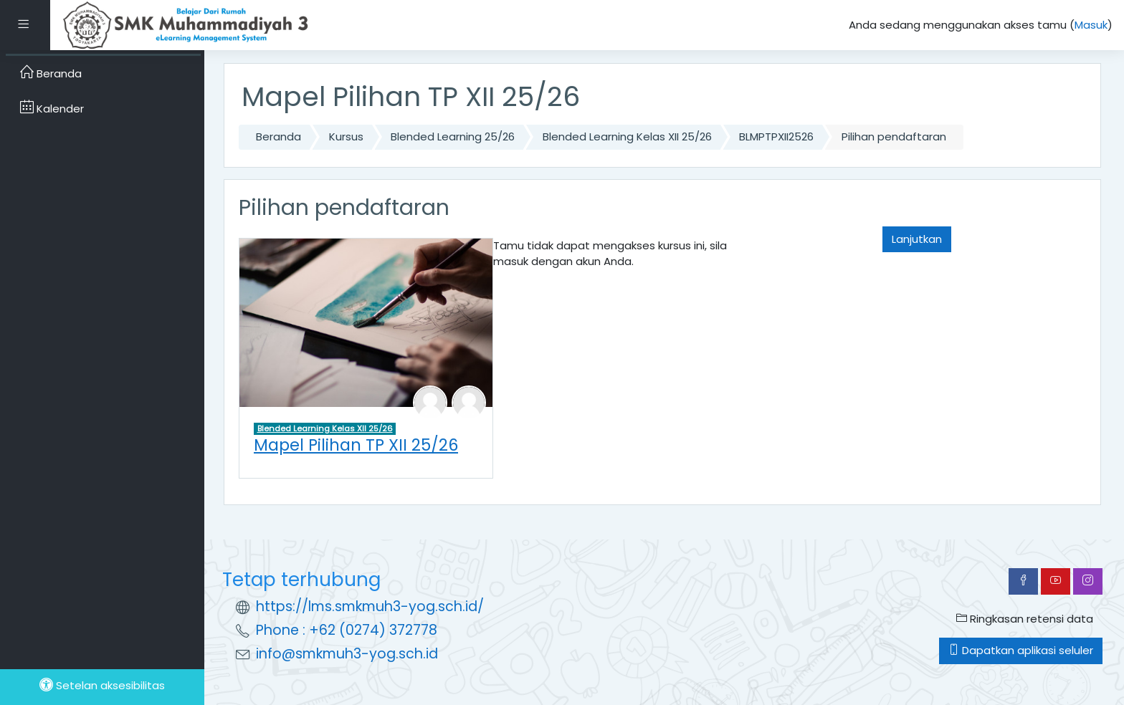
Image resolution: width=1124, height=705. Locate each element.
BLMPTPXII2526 (776, 136)
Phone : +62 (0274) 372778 (346, 630)
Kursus (346, 136)
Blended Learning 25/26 (453, 136)
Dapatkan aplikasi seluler (1020, 650)
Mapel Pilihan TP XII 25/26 (356, 444)
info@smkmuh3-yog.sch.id (347, 653)
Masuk (1091, 24)
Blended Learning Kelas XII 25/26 (627, 136)
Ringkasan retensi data (1024, 618)
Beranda (278, 136)
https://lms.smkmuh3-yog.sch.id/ (370, 606)
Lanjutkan (917, 238)
